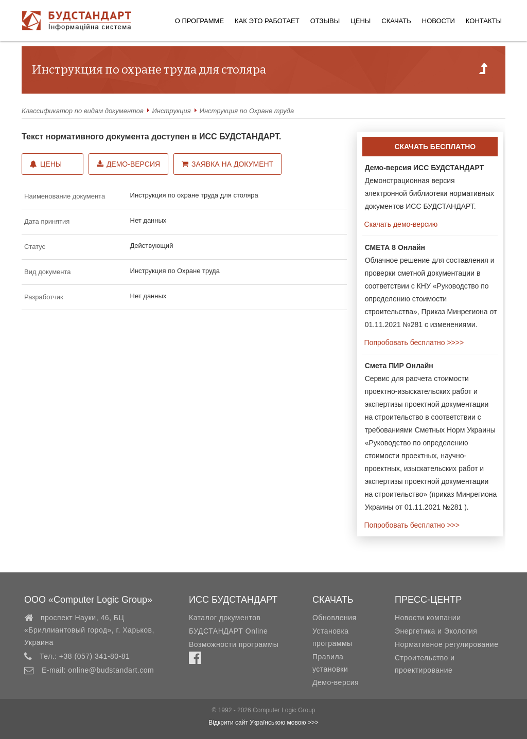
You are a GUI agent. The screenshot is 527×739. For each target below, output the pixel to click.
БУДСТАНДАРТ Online (228, 631)
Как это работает (267, 21)
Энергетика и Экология (436, 631)
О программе (199, 21)
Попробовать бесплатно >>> (411, 525)
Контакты (484, 21)
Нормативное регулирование (447, 644)
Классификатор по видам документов (83, 111)
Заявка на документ (227, 164)
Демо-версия (128, 164)
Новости (438, 21)
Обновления (334, 618)
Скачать (396, 21)
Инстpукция (171, 111)
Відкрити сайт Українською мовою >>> (263, 722)
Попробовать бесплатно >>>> (413, 342)
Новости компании (428, 618)
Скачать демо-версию (399, 224)
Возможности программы (233, 644)
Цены (360, 21)
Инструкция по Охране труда (247, 111)
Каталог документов (224, 618)
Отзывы (325, 21)
